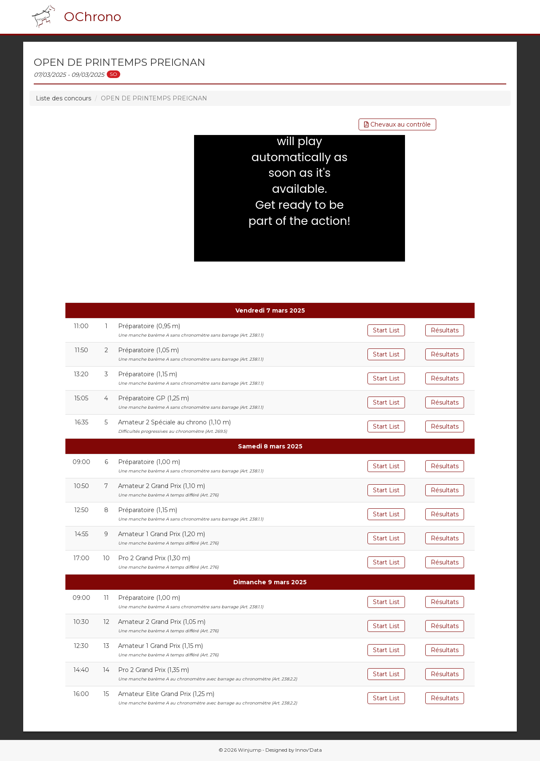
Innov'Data (308, 750)
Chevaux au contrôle (397, 124)
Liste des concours (63, 98)
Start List (386, 330)
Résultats (445, 330)
